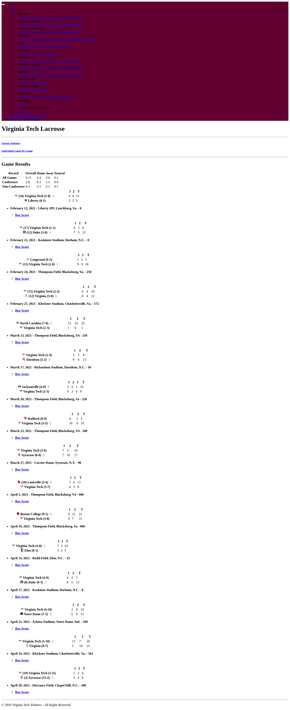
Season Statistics (11, 143)
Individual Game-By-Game (17, 150)
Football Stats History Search (29, 115)
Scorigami (89, 39)
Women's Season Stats (57, 46)
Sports (14, 10)
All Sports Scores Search (26, 119)
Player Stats (56, 17)
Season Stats (39, 17)
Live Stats (24, 17)
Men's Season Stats (30, 46)
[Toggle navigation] (3, 4)
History (53, 53)
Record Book (73, 17)
